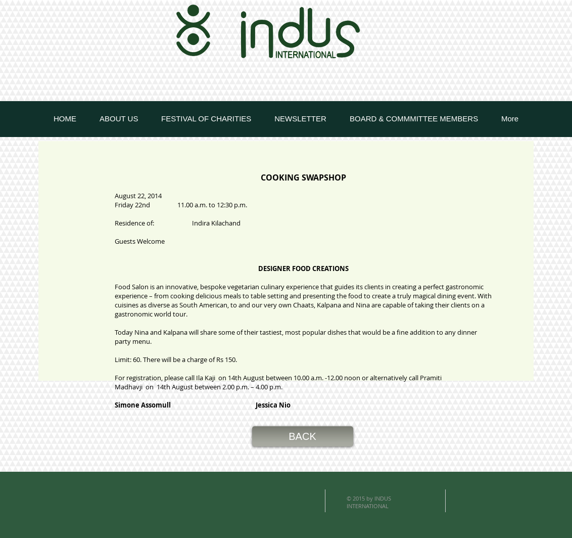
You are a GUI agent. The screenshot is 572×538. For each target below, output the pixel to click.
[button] (302, 436)
